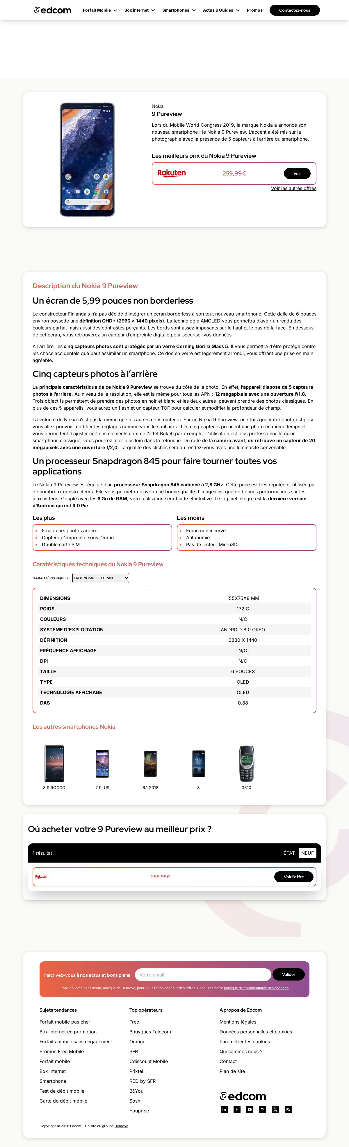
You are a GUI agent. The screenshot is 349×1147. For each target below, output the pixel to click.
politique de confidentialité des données (256, 988)
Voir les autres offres (293, 188)
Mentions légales (238, 1022)
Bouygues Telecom (150, 1032)
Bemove (121, 1126)
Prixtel (136, 1071)
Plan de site (232, 1071)
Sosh (134, 1101)
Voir (297, 173)
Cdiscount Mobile (148, 1061)
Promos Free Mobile (62, 1051)
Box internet (53, 1071)
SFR (133, 1051)
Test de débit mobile (62, 1091)
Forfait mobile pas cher (65, 1022)
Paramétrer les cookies (245, 1041)
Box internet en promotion (68, 1032)
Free (134, 1022)
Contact (228, 1061)
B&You (136, 1091)
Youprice (139, 1111)
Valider (288, 974)
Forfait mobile (55, 1061)
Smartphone (53, 1081)
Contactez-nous (294, 10)
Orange (137, 1041)
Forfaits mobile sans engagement (76, 1041)
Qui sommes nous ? (241, 1051)
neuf (307, 853)
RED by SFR (142, 1081)
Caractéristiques (50, 578)
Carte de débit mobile (63, 1101)
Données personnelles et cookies (256, 1032)
